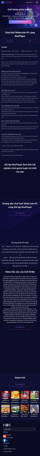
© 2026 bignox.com (9, 449)
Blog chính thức (8, 438)
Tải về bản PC (9, 41)
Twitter (5, 446)
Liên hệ (5, 440)
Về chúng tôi (7, 435)
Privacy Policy (7, 451)
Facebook (6, 443)
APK (30, 41)
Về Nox (5, 432)
